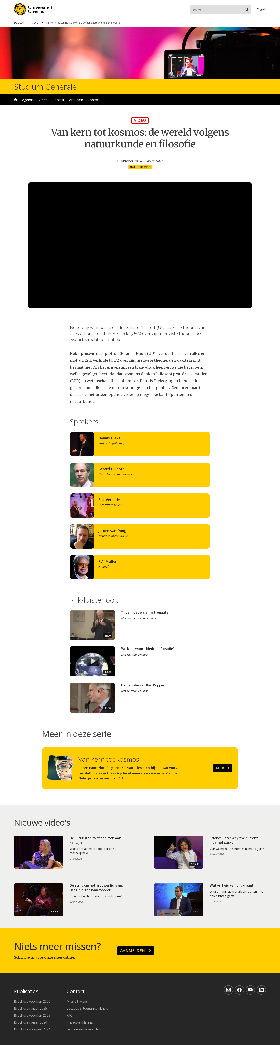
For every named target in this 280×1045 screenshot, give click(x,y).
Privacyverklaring (80, 1022)
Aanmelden (132, 950)
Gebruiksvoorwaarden (84, 1029)
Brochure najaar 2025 (30, 1008)
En (261, 9)
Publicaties (26, 991)
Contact (94, 100)
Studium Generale (45, 86)
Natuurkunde (140, 167)
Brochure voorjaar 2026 (32, 1001)
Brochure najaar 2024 (30, 1022)
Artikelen (76, 100)
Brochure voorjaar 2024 (32, 1029)
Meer (220, 768)
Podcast (58, 100)
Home (16, 100)
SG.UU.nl (19, 22)
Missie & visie (77, 1001)
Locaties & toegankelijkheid (87, 1008)
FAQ (70, 1015)
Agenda (28, 100)
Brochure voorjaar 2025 (32, 1015)
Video (35, 22)
